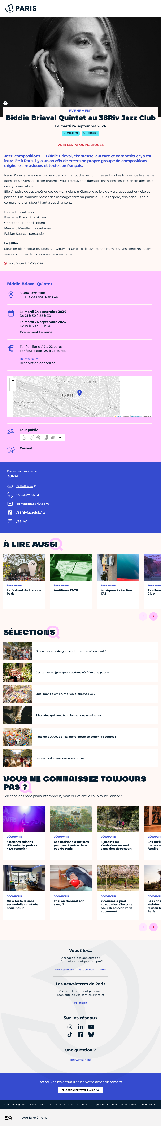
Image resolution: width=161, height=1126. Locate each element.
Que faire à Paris (34, 1118)
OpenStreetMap (136, 416)
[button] (79, 393)
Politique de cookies (125, 1104)
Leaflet (118, 416)
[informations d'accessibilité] (42, 437)
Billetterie (27, 359)
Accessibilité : (53, 1104)
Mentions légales (14, 1104)
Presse (86, 1104)
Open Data (101, 1104)
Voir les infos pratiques (81, 145)
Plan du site (149, 1104)
